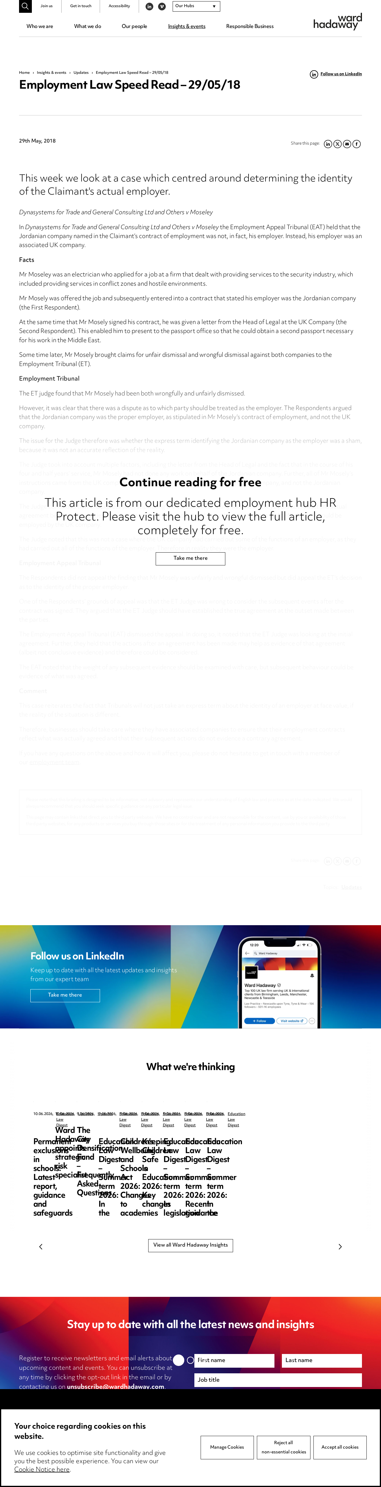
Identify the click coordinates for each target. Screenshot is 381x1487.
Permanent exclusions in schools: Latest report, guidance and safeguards (76, 1140)
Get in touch (80, 6)
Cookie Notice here (42, 1470)
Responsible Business (250, 27)
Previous (40, 1246)
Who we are (39, 27)
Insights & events (186, 27)
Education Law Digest (75, 1114)
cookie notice (136, 1396)
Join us (46, 6)
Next (340, 1246)
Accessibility (119, 6)
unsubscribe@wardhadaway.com (115, 1387)
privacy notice (82, 1396)
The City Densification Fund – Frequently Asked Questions (299, 1140)
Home (24, 73)
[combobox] (196, 6)
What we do (87, 27)
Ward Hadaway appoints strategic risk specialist (188, 1135)
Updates (81, 73)
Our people (134, 27)
